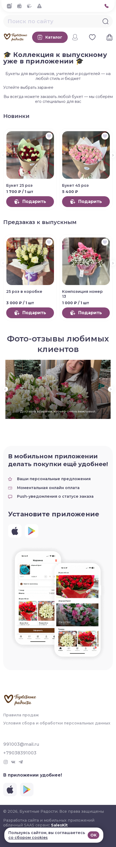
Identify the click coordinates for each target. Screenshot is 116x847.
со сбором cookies (28, 837)
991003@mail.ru (21, 744)
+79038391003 (19, 753)
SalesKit (59, 825)
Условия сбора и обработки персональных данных (56, 723)
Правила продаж (21, 715)
